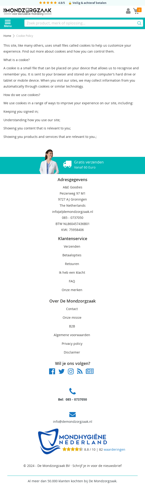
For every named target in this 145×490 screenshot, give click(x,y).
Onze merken (72, 290)
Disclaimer (72, 352)
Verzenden (72, 246)
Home (7, 35)
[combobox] (83, 23)
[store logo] (27, 11)
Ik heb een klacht (72, 272)
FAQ (72, 281)
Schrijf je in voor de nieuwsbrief (97, 465)
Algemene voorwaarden (72, 335)
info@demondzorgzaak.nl (72, 421)
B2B (72, 326)
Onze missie (72, 317)
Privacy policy (72, 343)
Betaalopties (71, 255)
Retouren (72, 264)
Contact (72, 309)
